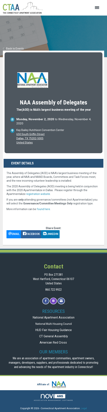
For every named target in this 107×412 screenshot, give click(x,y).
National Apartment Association (53, 317)
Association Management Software (53, 397)
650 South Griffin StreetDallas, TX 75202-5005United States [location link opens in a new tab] (30, 138)
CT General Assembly (53, 336)
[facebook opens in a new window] (31, 234)
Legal (84, 408)
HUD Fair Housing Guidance (53, 330)
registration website (38, 193)
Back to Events (13, 48)
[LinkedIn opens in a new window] (50, 234)
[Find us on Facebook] (45, 301)
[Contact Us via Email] (61, 301)
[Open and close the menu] (73, 8)
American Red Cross (54, 342)
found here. (44, 209)
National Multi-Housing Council (53, 323)
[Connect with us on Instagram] (53, 301)
